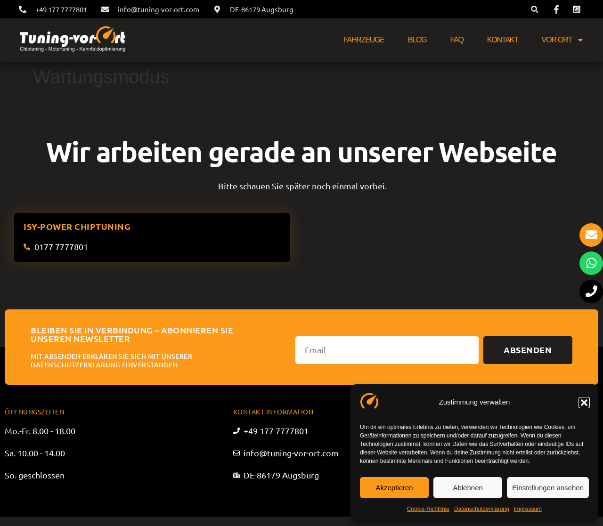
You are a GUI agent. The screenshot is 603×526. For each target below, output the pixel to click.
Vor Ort (563, 40)
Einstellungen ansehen (548, 488)
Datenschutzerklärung (481, 509)
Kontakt (502, 40)
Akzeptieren (394, 488)
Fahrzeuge (363, 40)
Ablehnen (467, 488)
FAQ (456, 40)
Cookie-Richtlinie (428, 509)
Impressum (528, 509)
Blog (417, 40)
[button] (584, 402)
